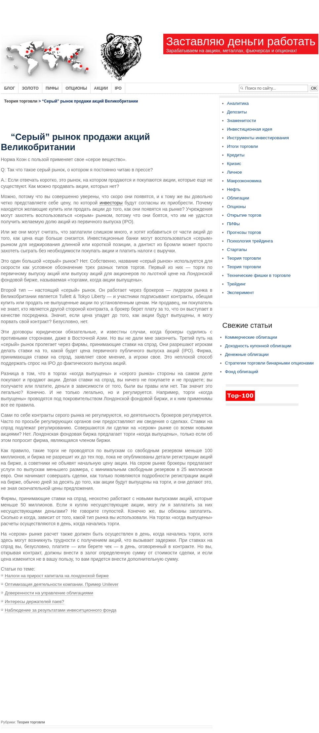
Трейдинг (236, 283)
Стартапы (237, 249)
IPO (118, 88)
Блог (9, 88)
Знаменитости (241, 120)
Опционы (76, 88)
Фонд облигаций (242, 371)
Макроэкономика (244, 180)
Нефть (234, 189)
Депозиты (237, 111)
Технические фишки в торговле (259, 275)
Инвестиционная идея (249, 129)
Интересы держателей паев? (34, 601)
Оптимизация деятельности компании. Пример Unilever (62, 584)
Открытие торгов (244, 215)
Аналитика (238, 103)
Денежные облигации (247, 354)
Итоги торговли (242, 146)
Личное (234, 172)
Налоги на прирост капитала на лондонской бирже (57, 575)
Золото (30, 88)
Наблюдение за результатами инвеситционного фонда (61, 610)
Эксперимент (240, 292)
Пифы (52, 88)
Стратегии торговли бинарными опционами (269, 363)
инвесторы (111, 202)
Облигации (238, 197)
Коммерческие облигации (251, 337)
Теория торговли (21, 101)
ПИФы (233, 223)
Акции (101, 88)
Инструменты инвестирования (258, 137)
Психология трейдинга (250, 240)
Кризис (234, 163)
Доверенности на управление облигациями (49, 592)
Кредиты (236, 154)
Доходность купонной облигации (258, 345)
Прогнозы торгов (244, 232)
